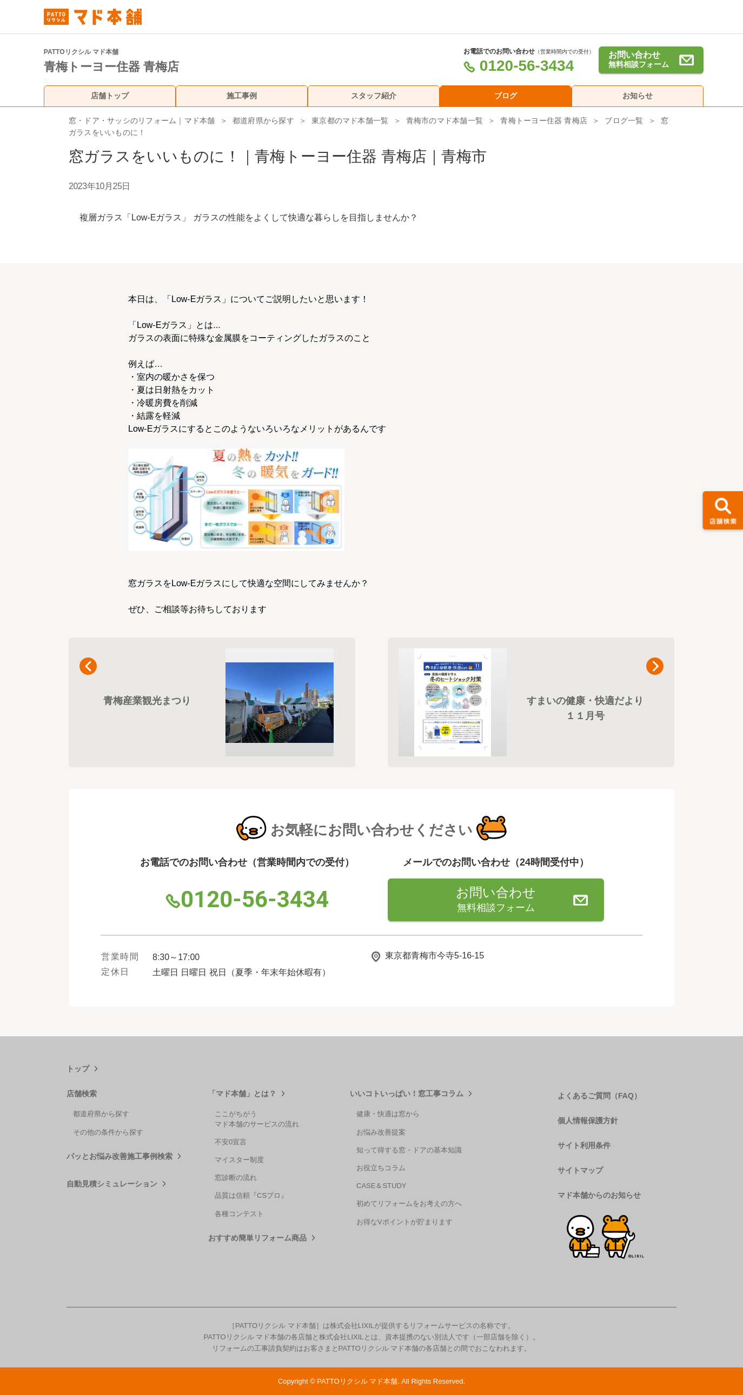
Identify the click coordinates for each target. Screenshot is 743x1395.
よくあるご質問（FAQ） (599, 1095)
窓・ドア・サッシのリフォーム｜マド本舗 (142, 120)
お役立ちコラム (381, 1168)
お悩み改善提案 (381, 1132)
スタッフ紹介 (373, 95)
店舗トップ (110, 95)
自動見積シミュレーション (112, 1183)
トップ (78, 1068)
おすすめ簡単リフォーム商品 (257, 1237)
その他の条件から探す (108, 1132)
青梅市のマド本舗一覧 (444, 120)
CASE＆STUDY (381, 1186)
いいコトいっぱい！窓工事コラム (406, 1093)
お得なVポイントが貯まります (404, 1222)
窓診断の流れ (236, 1177)
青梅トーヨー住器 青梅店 (543, 120)
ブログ (505, 95)
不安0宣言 (231, 1142)
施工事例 (242, 95)
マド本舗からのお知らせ (599, 1195)
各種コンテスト (239, 1214)
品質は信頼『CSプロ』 (251, 1195)
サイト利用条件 (584, 1145)
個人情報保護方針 (588, 1120)
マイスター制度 (239, 1160)
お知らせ (637, 95)
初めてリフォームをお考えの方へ (409, 1203)
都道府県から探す (263, 120)
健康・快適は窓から (388, 1114)
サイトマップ (580, 1170)
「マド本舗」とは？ (242, 1093)
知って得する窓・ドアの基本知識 (409, 1150)
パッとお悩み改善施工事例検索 (120, 1156)
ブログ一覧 (624, 120)
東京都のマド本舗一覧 (349, 120)
